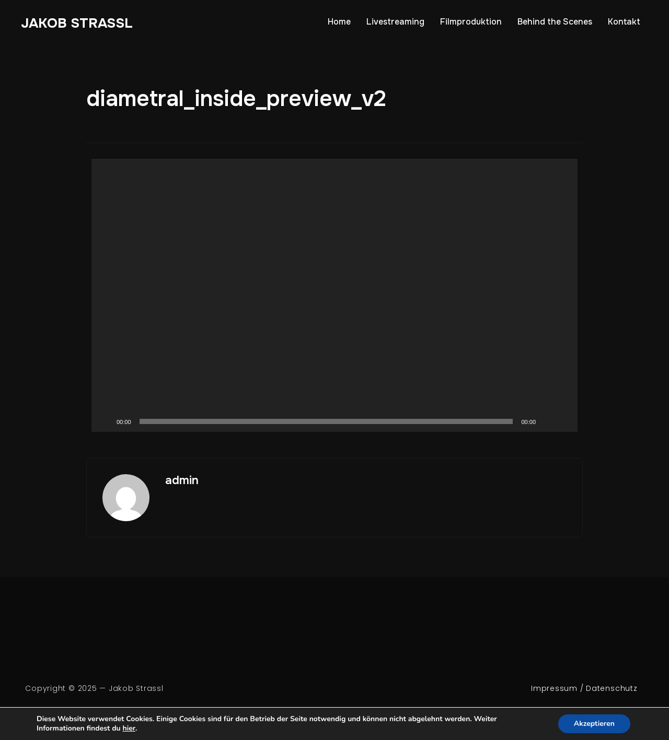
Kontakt (624, 21)
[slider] (326, 421)
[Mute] (547, 421)
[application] (334, 295)
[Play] (105, 421)
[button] (334, 295)
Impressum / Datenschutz (584, 688)
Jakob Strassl (77, 23)
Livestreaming (395, 21)
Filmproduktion (471, 21)
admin (182, 480)
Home (339, 21)
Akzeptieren (594, 724)
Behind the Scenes (554, 21)
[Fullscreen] (564, 421)
